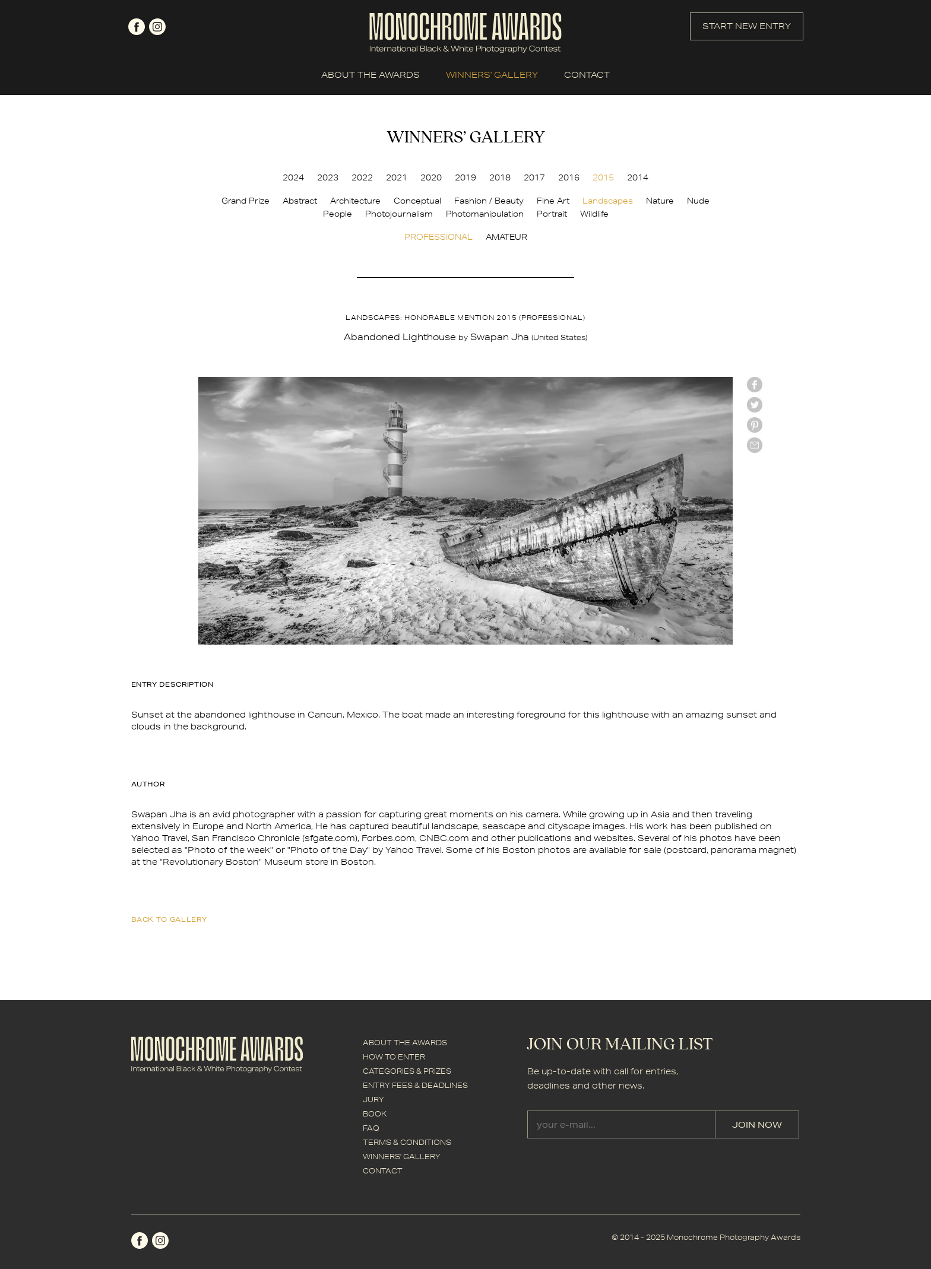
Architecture (355, 200)
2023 (327, 177)
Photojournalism (399, 213)
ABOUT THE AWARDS (370, 74)
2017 (534, 177)
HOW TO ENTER (394, 1057)
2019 (465, 177)
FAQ (371, 1128)
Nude (698, 200)
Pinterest (754, 425)
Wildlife (594, 213)
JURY (373, 1099)
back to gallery (169, 919)
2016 (569, 177)
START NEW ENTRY (746, 26)
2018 (500, 177)
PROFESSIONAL (438, 236)
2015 (603, 177)
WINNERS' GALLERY (492, 74)
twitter (754, 405)
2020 (431, 177)
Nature (660, 200)
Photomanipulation (485, 213)
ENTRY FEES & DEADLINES (415, 1085)
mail (754, 445)
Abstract (300, 200)
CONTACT (587, 74)
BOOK (375, 1114)
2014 (637, 177)
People (337, 213)
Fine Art (553, 200)
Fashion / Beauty (489, 200)
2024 (293, 177)
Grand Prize (245, 200)
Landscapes (607, 200)
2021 (396, 177)
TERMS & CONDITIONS (407, 1142)
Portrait (552, 213)
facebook (136, 26)
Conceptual (417, 200)
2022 (362, 177)
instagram (157, 26)
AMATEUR (506, 236)
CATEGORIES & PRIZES (407, 1071)
